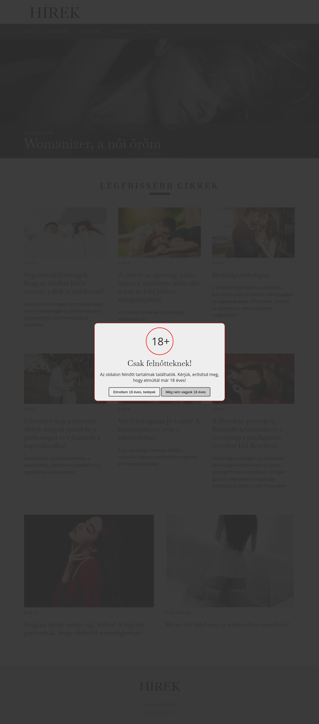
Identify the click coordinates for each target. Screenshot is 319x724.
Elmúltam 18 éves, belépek (134, 392)
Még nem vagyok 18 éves (186, 392)
